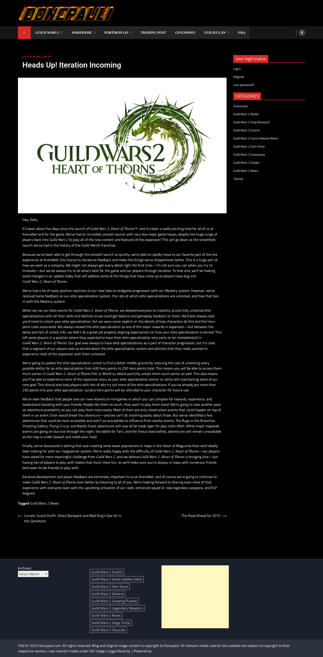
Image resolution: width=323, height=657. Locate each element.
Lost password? (243, 84)
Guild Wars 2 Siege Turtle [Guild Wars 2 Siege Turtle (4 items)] (111, 622)
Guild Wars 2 (47, 32)
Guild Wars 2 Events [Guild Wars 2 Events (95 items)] (107, 572)
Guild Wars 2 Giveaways (249, 154)
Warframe (82, 32)
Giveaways (185, 32)
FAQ (241, 32)
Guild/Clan (215, 32)
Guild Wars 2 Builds (246, 114)
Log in (237, 68)
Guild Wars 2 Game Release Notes (255, 138)
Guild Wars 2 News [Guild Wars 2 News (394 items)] (106, 615)
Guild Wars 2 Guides (246, 162)
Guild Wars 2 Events (246, 130)
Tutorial (238, 178)
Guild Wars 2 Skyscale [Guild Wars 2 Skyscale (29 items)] (108, 630)
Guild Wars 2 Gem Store (249, 146)
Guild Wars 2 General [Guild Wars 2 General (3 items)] (108, 593)
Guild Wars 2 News (37, 56)
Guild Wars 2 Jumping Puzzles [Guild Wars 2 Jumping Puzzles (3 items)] (114, 601)
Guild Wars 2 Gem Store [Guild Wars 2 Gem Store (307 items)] (110, 586)
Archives (24, 568)
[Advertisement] (195, 596)
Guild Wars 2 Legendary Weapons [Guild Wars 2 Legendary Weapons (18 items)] (117, 608)
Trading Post (153, 32)
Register (238, 76)
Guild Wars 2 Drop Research (251, 122)
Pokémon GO (116, 32)
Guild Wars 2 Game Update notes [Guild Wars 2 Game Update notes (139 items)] (117, 579)
